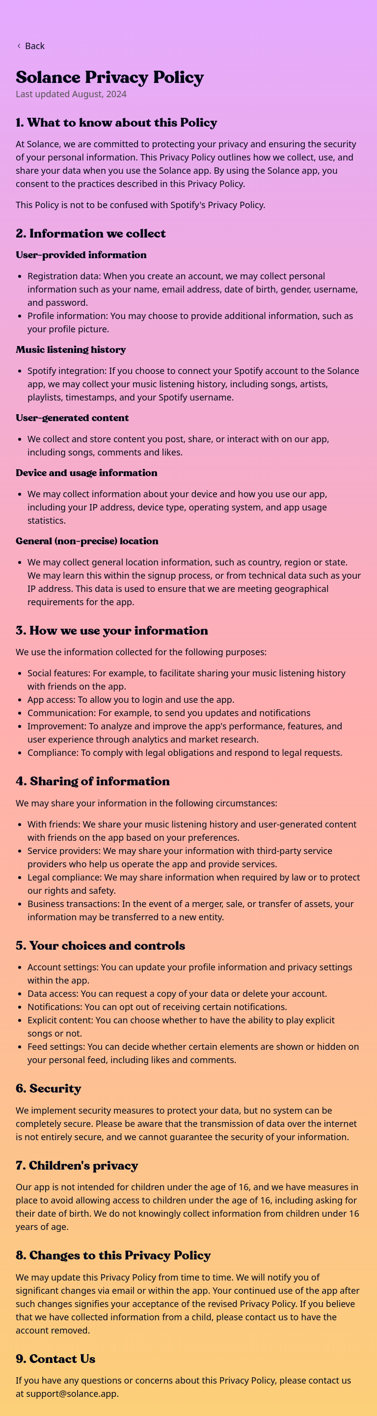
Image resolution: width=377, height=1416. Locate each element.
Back (30, 46)
